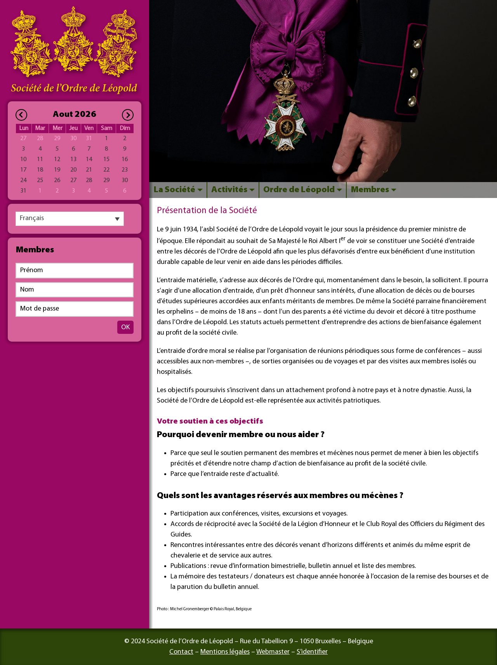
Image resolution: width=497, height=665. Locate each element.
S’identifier (312, 652)
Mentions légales (225, 652)
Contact (181, 652)
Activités (229, 190)
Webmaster (273, 652)
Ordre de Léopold (299, 190)
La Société (174, 190)
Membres (370, 190)
